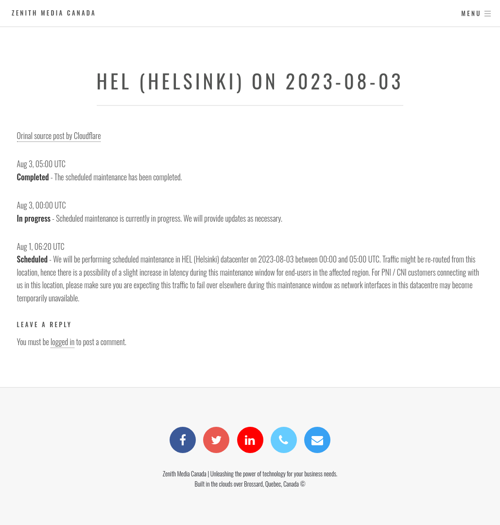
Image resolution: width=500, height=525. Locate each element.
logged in (62, 342)
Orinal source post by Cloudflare (59, 135)
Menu (471, 13)
